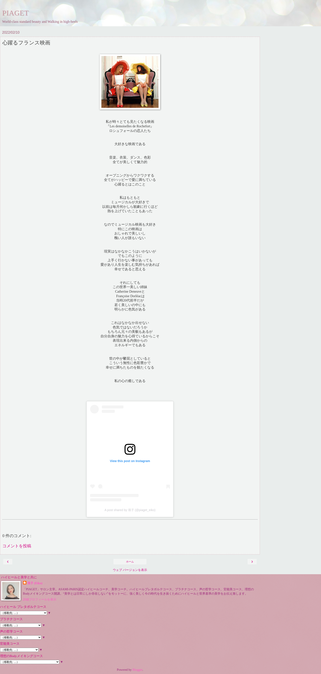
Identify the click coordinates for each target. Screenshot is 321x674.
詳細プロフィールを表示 (39, 599)
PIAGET (15, 13)
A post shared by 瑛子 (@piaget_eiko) (129, 510)
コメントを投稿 (16, 546)
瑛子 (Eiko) (34, 583)
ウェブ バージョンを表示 (130, 570)
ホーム (130, 561)
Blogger (137, 669)
